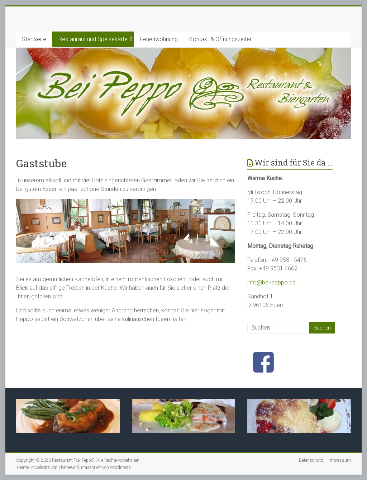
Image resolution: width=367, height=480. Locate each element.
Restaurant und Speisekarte (93, 39)
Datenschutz (311, 460)
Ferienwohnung (159, 39)
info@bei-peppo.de (271, 282)
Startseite (34, 39)
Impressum (340, 460)
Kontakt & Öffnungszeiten (221, 39)
